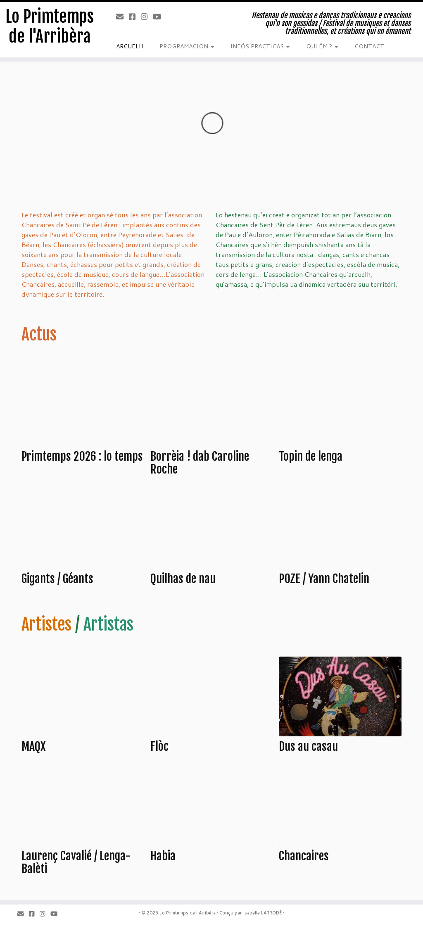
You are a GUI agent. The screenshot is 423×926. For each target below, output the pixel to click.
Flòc (159, 746)
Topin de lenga (310, 456)
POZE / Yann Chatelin (324, 578)
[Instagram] (147, 16)
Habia (163, 856)
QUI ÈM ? (322, 46)
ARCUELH (129, 46)
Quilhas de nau (183, 578)
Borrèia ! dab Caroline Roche (199, 462)
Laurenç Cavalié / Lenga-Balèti (76, 862)
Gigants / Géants (57, 578)
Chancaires (304, 856)
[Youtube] (159, 16)
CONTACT (369, 46)
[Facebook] (135, 16)
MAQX (33, 746)
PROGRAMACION (186, 46)
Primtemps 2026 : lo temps (82, 456)
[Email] (122, 16)
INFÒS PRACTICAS (260, 46)
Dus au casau (308, 746)
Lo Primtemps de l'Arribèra (49, 26)
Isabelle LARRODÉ (262, 912)
